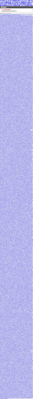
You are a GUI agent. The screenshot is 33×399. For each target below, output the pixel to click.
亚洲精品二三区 (13, 116)
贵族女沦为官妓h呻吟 (11, 48)
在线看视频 (24, 371)
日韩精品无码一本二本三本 (5, 62)
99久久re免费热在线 (18, 276)
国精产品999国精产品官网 (14, 33)
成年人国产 (11, 107)
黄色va (23, 36)
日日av (28, 360)
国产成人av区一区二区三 (20, 216)
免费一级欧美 (9, 47)
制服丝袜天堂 (26, 159)
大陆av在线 (1, 384)
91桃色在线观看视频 (5, 300)
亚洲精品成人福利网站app (7, 337)
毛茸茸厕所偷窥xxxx (29, 397)
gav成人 (30, 109)
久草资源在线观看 (23, 231)
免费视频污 (9, 87)
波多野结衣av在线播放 (5, 243)
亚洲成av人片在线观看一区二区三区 (16, 79)
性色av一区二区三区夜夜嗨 (8, 295)
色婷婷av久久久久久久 (21, 57)
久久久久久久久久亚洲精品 (7, 95)
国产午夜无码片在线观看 (11, 274)
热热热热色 (10, 171)
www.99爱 (28, 35)
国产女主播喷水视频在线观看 (28, 108)
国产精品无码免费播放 (8, 97)
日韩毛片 (4, 262)
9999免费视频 (27, 168)
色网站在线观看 (3, 108)
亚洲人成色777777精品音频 (7, 351)
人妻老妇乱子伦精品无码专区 (12, 355)
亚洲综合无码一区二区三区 (22, 108)
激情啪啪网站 (27, 265)
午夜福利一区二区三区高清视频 (23, 44)
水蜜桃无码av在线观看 (10, 17)
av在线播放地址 (30, 56)
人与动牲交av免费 (11, 197)
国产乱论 (22, 45)
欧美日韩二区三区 (31, 316)
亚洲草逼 (5, 156)
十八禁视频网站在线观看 (26, 262)
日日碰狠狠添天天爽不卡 (16, 52)
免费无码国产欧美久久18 (8, 115)
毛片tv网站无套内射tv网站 (19, 320)
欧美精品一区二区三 (30, 236)
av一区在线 (2, 367)
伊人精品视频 (27, 284)
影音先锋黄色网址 (29, 183)
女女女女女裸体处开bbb (22, 62)
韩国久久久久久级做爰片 (30, 30)
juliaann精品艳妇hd (9, 93)
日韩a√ (24, 300)
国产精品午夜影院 (30, 73)
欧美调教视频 (22, 359)
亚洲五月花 (26, 125)
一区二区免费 (9, 315)
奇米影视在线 (20, 43)
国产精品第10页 (9, 70)
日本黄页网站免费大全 (5, 207)
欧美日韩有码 (9, 94)
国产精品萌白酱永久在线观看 (22, 121)
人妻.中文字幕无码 (28, 391)
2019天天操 (6, 179)
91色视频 (21, 61)
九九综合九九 (1, 136)
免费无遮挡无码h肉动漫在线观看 (28, 28)
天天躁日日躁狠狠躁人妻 (25, 90)
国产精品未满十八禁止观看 (30, 34)
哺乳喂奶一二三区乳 (8, 241)
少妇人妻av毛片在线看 (18, 19)
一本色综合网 (19, 98)
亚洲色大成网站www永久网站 (23, 145)
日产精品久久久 (9, 207)
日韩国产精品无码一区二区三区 (26, 180)
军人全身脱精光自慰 (29, 396)
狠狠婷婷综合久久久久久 (28, 93)
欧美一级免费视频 (28, 96)
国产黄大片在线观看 (6, 369)
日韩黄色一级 (27, 117)
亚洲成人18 (17, 317)
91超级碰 (22, 76)
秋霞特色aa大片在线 (5, 70)
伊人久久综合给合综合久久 (13, 320)
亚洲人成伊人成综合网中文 (18, 273)
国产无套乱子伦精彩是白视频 (14, 281)
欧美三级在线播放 (27, 294)
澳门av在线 (26, 322)
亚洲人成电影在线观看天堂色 (14, 45)
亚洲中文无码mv (24, 33)
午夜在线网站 (4, 328)
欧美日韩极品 (16, 219)
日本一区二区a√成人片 (13, 125)
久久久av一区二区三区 (26, 353)
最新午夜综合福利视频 (9, 126)
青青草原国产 (29, 86)
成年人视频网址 (26, 386)
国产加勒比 (4, 222)
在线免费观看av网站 (19, 382)
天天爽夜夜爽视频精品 (19, 87)
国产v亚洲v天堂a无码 (8, 22)
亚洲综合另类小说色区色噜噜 (23, 118)
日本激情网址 (13, 50)
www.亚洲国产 (26, 390)
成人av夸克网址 (12, 117)
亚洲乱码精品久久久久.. (20, 72)
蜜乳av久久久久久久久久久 (21, 227)
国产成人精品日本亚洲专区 (3, 149)
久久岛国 (22, 174)
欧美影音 (30, 282)
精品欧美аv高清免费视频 (25, 368)
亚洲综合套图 (1, 159)
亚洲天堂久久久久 (20, 68)
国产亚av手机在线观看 (26, 293)
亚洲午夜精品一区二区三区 (19, 347)
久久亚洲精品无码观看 (2, 169)
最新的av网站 (3, 170)
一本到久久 (29, 312)
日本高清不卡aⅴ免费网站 (11, 103)
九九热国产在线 (11, 376)
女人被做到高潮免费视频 (27, 202)
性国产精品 (15, 316)
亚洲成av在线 (17, 269)
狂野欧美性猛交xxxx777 (21, 137)
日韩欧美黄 (16, 198)
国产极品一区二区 (20, 344)
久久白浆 (27, 73)
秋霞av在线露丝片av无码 (7, 354)
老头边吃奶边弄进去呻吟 (14, 393)
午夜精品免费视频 (3, 64)
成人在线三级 (7, 197)
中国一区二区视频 (23, 261)
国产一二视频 (30, 43)
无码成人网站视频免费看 (2, 132)
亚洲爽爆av (23, 56)
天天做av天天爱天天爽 (26, 260)
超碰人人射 (15, 225)
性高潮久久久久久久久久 (8, 284)
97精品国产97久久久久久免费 (10, 189)
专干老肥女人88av (22, 247)
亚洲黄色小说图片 (17, 356)
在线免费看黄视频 (10, 180)
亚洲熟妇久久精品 (4, 50)
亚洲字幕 (17, 225)
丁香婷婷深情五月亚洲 (7, 384)
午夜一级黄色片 (15, 154)
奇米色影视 (5, 371)
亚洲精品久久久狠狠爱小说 (4, 21)
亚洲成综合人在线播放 (6, 56)
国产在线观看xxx (7, 291)
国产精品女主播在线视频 (14, 115)
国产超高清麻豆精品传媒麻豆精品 (11, 141)
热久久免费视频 (10, 379)
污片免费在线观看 (11, 145)
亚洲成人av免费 (6, 385)
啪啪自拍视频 (4, 347)
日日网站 (9, 31)
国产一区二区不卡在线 (5, 333)
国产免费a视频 (29, 210)
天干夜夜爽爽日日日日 (22, 109)
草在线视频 (18, 239)
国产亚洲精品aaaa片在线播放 (11, 283)
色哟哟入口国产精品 (15, 187)
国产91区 (3, 255)
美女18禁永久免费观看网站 (25, 172)
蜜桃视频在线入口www (26, 74)
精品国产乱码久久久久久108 (6, 327)
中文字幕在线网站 (29, 240)
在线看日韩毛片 (3, 30)
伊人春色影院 (27, 327)
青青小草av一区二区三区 (10, 243)
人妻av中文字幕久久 (16, 68)
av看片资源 (30, 260)
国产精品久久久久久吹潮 (18, 313)
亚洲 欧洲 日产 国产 (25, 24)
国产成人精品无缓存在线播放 (22, 296)
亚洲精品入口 (16, 283)
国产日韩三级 (3, 346)
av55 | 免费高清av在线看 (17, 37)
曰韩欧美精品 (1, 273)
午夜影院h (26, 35)
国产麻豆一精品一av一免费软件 (19, 323)
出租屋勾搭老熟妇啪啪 (11, 298)
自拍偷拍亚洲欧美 (14, 98)
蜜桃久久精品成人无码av (10, 187)
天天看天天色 (13, 128)
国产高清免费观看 (10, 55)
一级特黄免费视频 (9, 329)
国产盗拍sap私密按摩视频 (27, 23)
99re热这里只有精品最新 (7, 28)
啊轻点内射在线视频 (14, 209)
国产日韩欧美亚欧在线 (19, 393)
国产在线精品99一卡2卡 (26, 272)
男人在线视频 (29, 55)
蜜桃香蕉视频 (27, 83)
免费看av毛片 (10, 23)
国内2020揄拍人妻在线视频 (26, 32)
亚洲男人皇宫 (13, 146)
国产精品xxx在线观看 (19, 46)
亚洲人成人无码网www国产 (6, 67)
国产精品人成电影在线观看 (14, 270)
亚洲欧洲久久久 (25, 249)
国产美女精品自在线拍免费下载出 (12, 211)
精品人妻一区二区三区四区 (30, 42)
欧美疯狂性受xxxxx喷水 (17, 157)
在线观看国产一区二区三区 (22, 298)
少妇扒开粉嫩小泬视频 (9, 160)
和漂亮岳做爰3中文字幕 (18, 99)
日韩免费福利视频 (17, 185)
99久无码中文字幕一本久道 (14, 233)
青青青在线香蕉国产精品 (18, 316)
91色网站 (11, 37)
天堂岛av (10, 293)
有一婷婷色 (6, 30)
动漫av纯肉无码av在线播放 (27, 345)
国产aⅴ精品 (12, 334)
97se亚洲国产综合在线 (2, 252)
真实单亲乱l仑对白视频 (24, 187)
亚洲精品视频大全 (13, 364)
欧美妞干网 (26, 52)
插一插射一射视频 (3, 137)
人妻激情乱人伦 (16, 152)
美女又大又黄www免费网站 (30, 179)
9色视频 (26, 85)
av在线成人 (23, 177)
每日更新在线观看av (14, 223)
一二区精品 (24, 251)
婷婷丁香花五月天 (22, 74)
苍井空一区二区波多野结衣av (29, 393)
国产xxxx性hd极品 (16, 250)
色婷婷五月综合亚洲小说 (22, 119)
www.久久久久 (20, 23)
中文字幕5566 (29, 45)
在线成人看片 (15, 174)
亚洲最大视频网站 (7, 323)
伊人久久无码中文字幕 (16, 366)
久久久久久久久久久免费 (10, 150)
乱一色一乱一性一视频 (8, 258)
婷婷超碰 (20, 240)
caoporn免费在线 (28, 218)
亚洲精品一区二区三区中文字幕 (15, 262)
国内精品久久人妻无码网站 (7, 220)
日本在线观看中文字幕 (25, 123)
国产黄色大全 (3, 356)
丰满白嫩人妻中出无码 (15, 227)
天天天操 (9, 20)
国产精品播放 (30, 104)
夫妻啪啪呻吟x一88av (18, 327)
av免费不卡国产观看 (21, 249)
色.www (17, 115)
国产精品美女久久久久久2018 (18, 64)
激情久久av (4, 366)
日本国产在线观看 (13, 205)
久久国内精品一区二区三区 (28, 65)
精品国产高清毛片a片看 (5, 274)
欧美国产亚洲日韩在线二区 (18, 17)
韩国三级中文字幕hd (19, 198)
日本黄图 (3, 355)
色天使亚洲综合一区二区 (2, 88)
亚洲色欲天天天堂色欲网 (4, 190)
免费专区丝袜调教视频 (28, 367)
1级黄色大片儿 (23, 35)
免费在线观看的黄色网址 (7, 200)
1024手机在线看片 (14, 54)
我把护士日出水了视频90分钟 (5, 47)
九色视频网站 (14, 325)
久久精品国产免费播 (3, 249)
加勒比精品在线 (23, 52)
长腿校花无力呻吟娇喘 (26, 314)
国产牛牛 (15, 264)
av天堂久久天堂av (13, 331)
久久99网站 (25, 96)
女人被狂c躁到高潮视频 (18, 67)
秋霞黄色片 (1, 347)
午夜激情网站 (28, 77)
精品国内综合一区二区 (15, 375)
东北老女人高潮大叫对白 (27, 36)
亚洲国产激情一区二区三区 (14, 241)
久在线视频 (31, 59)
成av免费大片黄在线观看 (21, 96)
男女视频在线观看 (2, 35)
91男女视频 (28, 369)
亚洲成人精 (7, 112)
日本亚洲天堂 (24, 377)
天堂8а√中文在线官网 (15, 72)
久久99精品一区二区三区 (27, 68)
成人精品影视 (27, 33)
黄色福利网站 (26, 323)
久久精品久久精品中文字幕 (9, 318)
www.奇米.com (25, 34)
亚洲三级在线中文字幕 (9, 106)
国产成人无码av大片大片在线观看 (4, 358)
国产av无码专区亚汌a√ (9, 119)
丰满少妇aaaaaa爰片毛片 (24, 207)
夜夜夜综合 (12, 265)
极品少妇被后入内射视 (29, 269)
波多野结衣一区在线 (30, 149)
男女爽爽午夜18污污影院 (27, 275)
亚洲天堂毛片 (6, 359)
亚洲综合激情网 (24, 63)
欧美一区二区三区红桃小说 (7, 135)
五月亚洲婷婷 (6, 90)
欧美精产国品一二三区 (29, 118)
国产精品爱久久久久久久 (16, 230)
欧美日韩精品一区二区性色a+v (22, 197)
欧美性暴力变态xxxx (24, 252)
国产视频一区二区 (19, 32)
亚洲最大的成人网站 (11, 39)
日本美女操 (23, 68)
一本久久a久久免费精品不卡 (5, 296)
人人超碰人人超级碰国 (30, 355)
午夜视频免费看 (1, 199)
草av (20, 199)
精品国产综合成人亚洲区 (17, 328)
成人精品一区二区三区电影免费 (11, 333)
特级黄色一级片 (12, 338)
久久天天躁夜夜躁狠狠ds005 (23, 41)
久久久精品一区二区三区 (2, 77)
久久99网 (31, 35)
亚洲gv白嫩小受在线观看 (23, 192)
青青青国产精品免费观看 (10, 316)
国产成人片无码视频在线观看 (16, 121)
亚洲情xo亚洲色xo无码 (23, 86)
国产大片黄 (30, 167)
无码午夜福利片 (24, 244)
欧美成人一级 (22, 396)
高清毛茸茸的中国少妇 (25, 75)
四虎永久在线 (10, 62)
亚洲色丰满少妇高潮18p (27, 376)
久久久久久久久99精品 (14, 210)
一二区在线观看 (17, 322)
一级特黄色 (6, 314)
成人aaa (3, 365)
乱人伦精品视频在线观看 (21, 222)
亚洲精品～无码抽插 (21, 114)
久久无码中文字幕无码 (6, 196)
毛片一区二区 (9, 109)
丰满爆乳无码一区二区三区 (7, 32)
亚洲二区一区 (14, 81)
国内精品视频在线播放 (5, 31)
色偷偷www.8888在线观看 (11, 216)
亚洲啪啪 (24, 306)
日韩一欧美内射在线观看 (20, 75)
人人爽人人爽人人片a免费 (18, 365)
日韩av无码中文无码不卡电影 (3, 304)
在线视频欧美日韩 (14, 160)
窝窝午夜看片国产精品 (27, 385)
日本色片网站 (20, 262)
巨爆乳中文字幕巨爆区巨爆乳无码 (11, 182)
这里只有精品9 (13, 318)
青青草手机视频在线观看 (6, 48)
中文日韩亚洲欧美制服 (4, 101)
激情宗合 (17, 98)
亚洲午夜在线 (13, 119)
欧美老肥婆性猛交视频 (12, 356)
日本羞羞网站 (5, 223)
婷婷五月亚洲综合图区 (9, 46)
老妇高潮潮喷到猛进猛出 (24, 78)
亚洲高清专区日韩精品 (12, 168)
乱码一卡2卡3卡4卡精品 (17, 44)
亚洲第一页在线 (19, 202)
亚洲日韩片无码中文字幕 (23, 365)
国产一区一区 (15, 112)
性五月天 (12, 171)
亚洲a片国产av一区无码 (22, 37)
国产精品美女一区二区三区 (3, 251)
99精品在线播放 (21, 130)
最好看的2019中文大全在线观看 (25, 281)
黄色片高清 (4, 103)
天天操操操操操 (7, 128)
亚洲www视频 (15, 216)
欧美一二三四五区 (2, 116)
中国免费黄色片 (8, 176)
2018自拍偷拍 (13, 152)
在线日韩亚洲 (21, 285)
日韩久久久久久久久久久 (8, 260)
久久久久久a (26, 263)
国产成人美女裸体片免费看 (28, 346)
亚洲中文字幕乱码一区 (4, 54)
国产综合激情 (19, 15)
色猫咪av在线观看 (24, 271)
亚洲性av (23, 262)
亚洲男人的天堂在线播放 (8, 390)
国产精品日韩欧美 (23, 31)
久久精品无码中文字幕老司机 (16, 41)
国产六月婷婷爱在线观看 (27, 147)
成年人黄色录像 (27, 216)
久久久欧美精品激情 (27, 141)
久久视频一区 (13, 238)
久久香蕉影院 (6, 159)
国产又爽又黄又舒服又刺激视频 (14, 181)
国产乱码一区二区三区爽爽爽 (8, 313)
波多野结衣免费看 (5, 398)
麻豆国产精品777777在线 (4, 236)
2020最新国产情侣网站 (4, 98)
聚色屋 (9, 99)
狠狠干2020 (23, 159)
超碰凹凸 (13, 130)
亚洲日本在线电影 (30, 115)
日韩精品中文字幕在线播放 (24, 214)
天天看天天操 (2, 156)
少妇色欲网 (6, 312)
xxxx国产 (2, 48)
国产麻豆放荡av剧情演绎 (3, 214)
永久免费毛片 (6, 36)
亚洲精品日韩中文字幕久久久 (16, 377)
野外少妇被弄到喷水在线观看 (28, 331)
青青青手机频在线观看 (24, 170)
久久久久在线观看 (12, 256)
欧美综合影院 (16, 243)
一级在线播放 (3, 78)
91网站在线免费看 (30, 137)
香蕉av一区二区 (31, 191)
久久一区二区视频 (26, 137)
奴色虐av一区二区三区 (17, 364)
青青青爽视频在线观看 (9, 98)
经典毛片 (6, 114)
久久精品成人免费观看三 (7, 143)
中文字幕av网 (30, 208)
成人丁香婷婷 (30, 168)
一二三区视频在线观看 (11, 196)
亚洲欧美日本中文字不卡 (10, 247)
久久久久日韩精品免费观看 (14, 303)
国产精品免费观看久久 (13, 22)
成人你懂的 (24, 284)
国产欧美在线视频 (14, 143)
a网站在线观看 (30, 83)
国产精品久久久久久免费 (15, 376)
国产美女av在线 (23, 125)
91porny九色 (24, 76)
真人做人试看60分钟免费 (17, 42)
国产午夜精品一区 (29, 304)
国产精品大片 (21, 107)
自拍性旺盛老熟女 (23, 93)
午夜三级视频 (21, 90)
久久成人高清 (19, 221)
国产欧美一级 (13, 70)
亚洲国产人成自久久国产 (14, 104)
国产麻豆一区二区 (26, 81)
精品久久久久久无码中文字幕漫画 (26, 303)
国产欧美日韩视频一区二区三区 (8, 397)
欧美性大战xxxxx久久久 (30, 375)
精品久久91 (14, 180)
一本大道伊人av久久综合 (22, 322)
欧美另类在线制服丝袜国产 (12, 219)
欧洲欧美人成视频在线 (8, 289)
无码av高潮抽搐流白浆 (18, 126)
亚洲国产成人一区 (20, 188)
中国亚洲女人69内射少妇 (19, 158)
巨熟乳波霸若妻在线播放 (24, 169)
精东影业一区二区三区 (3, 23)
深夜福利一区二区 (3, 335)
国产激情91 (22, 199)
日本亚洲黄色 (22, 292)
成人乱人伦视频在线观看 (22, 331)
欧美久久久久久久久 (28, 79)
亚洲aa (27, 129)
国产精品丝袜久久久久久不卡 (6, 273)
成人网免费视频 (4, 97)
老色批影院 (13, 178)
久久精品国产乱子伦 (6, 125)
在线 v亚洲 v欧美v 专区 (2, 364)
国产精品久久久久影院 (3, 20)
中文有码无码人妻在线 (14, 46)
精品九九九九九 (5, 154)
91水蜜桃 (4, 183)
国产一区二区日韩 (6, 33)
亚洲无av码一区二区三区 (28, 267)
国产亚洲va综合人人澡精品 (16, 222)
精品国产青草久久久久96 (4, 269)
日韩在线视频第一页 (20, 135)
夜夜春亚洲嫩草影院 (4, 189)
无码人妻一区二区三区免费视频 (17, 258)
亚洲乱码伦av (30, 242)
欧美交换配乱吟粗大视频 (5, 34)
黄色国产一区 (20, 147)
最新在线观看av (10, 57)
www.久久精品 (20, 346)
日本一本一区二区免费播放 (28, 112)
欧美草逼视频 (2, 256)
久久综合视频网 (27, 271)
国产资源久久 (31, 270)
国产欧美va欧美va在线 (26, 114)
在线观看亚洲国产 (28, 59)
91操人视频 (10, 221)
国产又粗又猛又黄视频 (19, 168)
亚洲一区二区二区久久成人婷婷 (9, 286)
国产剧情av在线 (22, 194)
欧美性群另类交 (9, 65)
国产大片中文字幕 (12, 20)
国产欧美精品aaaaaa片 (12, 78)
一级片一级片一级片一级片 (9, 324)
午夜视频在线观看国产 (22, 373)
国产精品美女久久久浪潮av (8, 158)
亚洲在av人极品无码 (27, 139)
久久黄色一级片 (21, 36)
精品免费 (20, 116)
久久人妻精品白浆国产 (23, 327)
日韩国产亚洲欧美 (10, 369)
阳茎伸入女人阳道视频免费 (28, 213)
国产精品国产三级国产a (22, 213)
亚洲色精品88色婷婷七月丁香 (29, 134)
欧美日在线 (19, 107)
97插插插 (8, 245)
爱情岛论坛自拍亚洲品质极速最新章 (14, 371)
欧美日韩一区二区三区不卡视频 (24, 389)
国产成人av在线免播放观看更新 (25, 128)
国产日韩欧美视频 (28, 309)
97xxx (3, 147)
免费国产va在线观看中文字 (9, 188)
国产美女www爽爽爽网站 (19, 241)
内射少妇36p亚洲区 (27, 22)
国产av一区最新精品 (7, 250)
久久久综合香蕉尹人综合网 (20, 267)
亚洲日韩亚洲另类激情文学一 (30, 63)
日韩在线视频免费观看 (17, 395)
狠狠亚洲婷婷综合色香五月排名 (6, 168)
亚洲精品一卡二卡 (12, 95)
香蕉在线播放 (9, 303)
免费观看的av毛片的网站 (11, 35)
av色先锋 (32, 245)
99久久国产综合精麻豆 (20, 225)
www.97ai (14, 337)
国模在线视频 (13, 379)
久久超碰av (11, 72)
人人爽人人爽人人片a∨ (29, 64)
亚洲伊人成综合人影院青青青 (27, 19)
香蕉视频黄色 (25, 177)
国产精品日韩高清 (7, 132)
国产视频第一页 (4, 289)
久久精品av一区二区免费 (12, 64)
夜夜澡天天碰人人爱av (10, 138)
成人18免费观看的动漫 (18, 207)
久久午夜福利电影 (11, 132)
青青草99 (25, 219)
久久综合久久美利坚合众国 (8, 270)
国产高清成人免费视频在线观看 (29, 178)
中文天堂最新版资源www (20, 201)
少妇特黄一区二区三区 (26, 357)
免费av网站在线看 (21, 94)
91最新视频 (31, 182)
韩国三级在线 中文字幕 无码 (16, 28)
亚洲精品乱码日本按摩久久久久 (25, 166)
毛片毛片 (29, 107)
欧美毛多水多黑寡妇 (15, 25)
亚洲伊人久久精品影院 (16, 298)
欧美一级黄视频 (10, 163)
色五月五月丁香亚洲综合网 (13, 109)
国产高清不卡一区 (15, 391)
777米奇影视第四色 (8, 140)
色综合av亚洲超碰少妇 (25, 45)
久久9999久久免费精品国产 (10, 391)
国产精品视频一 (14, 110)
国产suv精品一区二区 (26, 239)
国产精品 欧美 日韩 (13, 170)
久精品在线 (20, 84)
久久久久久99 (29, 322)
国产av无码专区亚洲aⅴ (12, 53)
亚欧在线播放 (22, 219)
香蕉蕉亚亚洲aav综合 (11, 68)
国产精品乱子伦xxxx (18, 278)
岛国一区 (17, 236)
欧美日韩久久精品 (21, 358)
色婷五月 (25, 343)
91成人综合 (4, 115)
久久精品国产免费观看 (13, 304)
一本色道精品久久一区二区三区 (4, 150)
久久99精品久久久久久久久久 (11, 151)
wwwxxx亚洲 (22, 105)
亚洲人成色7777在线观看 (16, 94)
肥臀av (32, 328)
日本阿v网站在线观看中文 (4, 107)
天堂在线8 (5, 287)
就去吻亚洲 (4, 140)
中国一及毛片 (12, 295)
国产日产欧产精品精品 (7, 252)
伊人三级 (15, 35)
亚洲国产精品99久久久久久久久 (20, 282)
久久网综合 (31, 136)
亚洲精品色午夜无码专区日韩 (21, 50)
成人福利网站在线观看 (8, 63)
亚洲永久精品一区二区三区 (29, 76)
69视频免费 (18, 265)
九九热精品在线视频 (30, 323)
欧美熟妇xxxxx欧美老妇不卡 (29, 219)
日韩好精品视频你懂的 (25, 25)
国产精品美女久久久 (10, 309)
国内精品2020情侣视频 (10, 202)
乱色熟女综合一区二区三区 (27, 46)
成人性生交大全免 (28, 26)
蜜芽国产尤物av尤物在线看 (30, 274)
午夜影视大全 (29, 256)
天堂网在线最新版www (24, 53)
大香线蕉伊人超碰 (13, 229)
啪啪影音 (18, 48)
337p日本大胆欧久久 (24, 168)
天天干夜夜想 (10, 134)
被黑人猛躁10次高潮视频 (3, 123)
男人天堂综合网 (9, 385)
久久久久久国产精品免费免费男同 (25, 320)
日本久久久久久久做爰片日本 (18, 169)
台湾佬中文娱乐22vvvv (8, 249)
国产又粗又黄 (24, 225)
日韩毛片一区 (11, 85)
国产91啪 (8, 165)
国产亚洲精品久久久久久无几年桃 (12, 271)
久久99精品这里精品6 (16, 114)
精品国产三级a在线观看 (23, 21)
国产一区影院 (16, 379)
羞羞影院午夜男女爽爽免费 (27, 194)
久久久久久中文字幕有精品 (6, 68)
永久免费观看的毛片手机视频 (9, 347)
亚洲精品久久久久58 (19, 389)
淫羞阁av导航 (30, 33)
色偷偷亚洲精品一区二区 (9, 25)
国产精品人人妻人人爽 (21, 232)
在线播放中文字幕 (17, 244)
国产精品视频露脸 (18, 194)
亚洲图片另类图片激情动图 (25, 163)
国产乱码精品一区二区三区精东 (25, 87)
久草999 (11, 128)
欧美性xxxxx (6, 238)
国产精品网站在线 (14, 199)
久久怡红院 (8, 64)
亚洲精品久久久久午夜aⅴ (16, 136)
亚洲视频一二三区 (21, 333)
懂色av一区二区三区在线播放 (9, 152)
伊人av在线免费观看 (15, 107)
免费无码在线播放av (10, 199)
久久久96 (15, 247)
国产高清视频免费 (16, 274)
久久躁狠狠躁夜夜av (7, 305)
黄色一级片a (1, 324)
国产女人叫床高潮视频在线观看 (20, 132)
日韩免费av (20, 52)
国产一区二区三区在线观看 (24, 336)
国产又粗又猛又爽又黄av (13, 269)
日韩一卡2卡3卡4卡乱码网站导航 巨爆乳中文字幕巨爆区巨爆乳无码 (19, 26)
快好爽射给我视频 (24, 181)
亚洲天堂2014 (10, 96)
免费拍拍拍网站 (17, 22)
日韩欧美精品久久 (12, 147)
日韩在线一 (6, 276)
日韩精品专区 (21, 117)
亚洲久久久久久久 (4, 63)
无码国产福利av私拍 (12, 31)
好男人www (21, 233)
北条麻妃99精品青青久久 (3, 72)
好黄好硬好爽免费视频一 (23, 15)
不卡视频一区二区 (5, 391)
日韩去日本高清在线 (23, 191)
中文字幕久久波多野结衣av (16, 159)
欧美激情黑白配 (11, 231)
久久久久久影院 (11, 73)
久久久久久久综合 (7, 185)
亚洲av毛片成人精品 (8, 287)
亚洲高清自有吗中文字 (20, 312)
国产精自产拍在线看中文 (17, 146)
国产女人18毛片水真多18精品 (25, 188)
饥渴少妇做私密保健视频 (11, 112)
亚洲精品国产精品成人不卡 (11, 66)
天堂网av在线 (27, 43)
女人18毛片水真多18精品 (16, 63)
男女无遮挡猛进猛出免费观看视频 (24, 67)
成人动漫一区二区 (25, 150)
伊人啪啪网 (5, 387)
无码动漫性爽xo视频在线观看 (10, 52)
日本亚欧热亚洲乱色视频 (4, 225)
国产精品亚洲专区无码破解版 (20, 378)
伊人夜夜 (14, 243)
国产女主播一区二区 (25, 176)
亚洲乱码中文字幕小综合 (30, 48)
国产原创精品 (18, 106)
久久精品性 (31, 220)
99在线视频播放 (22, 278)
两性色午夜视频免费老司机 (4, 174)
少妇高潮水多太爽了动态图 (19, 172)
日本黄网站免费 (23, 84)
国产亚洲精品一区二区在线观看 (12, 56)
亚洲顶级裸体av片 (24, 143)
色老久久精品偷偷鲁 (22, 47)
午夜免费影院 (23, 294)
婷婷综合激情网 (10, 130)
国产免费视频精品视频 (14, 106)
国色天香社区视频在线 (27, 47)
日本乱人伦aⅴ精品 (12, 345)
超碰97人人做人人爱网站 (5, 178)
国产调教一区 (2, 56)
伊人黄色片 (20, 385)
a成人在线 (21, 59)
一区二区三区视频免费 (29, 311)
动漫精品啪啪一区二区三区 (23, 309)
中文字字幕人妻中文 (4, 165)
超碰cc (15, 194)
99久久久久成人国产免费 (8, 181)
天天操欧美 (3, 345)
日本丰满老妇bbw (19, 283)
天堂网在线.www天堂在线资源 (13, 340)
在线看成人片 (8, 54)
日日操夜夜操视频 (16, 177)
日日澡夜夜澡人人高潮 (20, 148)
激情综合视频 (27, 97)
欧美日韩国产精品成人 (21, 150)
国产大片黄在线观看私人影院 (10, 174)
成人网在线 (15, 265)
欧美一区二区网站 (2, 74)
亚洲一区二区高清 (6, 55)
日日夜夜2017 (28, 374)
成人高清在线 (9, 276)
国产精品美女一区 (13, 134)
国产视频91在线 (18, 109)
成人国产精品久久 (19, 45)
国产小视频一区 (18, 338)
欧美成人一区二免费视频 (15, 156)
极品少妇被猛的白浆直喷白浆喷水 (6, 136)
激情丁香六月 (13, 397)
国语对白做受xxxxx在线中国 (11, 311)
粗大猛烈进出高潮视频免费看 (22, 265)
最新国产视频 (9, 267)
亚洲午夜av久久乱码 (29, 127)
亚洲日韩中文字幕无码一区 (5, 92)
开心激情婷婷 (14, 309)
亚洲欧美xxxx (9, 90)
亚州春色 (19, 243)
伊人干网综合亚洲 (9, 338)
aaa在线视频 (19, 203)
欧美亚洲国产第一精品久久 (3, 180)
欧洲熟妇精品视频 (12, 77)
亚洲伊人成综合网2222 (27, 154)
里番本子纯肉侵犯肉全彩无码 (22, 335)
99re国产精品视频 (19, 336)
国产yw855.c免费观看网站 (25, 347)
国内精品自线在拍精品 (28, 289)
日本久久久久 (12, 258)
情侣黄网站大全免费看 (12, 291)
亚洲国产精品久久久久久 (11, 296)
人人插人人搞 (19, 92)
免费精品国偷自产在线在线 (4, 378)
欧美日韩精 (13, 61)
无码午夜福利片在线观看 (7, 282)
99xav (23, 357)
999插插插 (22, 19)
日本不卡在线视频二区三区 (20, 25)
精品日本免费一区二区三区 (29, 223)
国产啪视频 (22, 180)
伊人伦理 (5, 22)
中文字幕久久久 (21, 103)
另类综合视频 (30, 294)
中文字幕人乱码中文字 (16, 150)
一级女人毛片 (23, 385)
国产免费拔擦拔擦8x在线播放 (17, 118)
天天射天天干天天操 (12, 200)
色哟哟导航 (13, 37)
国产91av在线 (4, 260)
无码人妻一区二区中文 (21, 189)
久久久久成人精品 (22, 311)
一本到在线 (27, 115)
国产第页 (26, 337)
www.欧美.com (29, 230)
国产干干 (8, 37)
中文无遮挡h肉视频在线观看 (8, 364)
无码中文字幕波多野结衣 (24, 351)
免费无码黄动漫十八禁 (10, 81)
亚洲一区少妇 (18, 47)
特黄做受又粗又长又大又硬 (17, 380)
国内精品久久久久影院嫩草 (21, 274)
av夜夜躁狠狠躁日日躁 (29, 66)
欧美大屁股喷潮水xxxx (24, 241)
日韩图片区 (2, 219)
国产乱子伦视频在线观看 (17, 285)
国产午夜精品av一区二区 (21, 115)
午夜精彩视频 (16, 238)
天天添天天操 (22, 46)
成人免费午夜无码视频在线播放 (14, 135)
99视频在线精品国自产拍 (22, 28)
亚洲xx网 (19, 105)
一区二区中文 (16, 287)
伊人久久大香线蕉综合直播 (10, 225)
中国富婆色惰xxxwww (14, 214)
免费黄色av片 (9, 214)
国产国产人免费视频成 (18, 304)
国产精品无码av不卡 (9, 393)
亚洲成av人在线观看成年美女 (8, 205)
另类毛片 (30, 74)
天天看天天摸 (27, 354)
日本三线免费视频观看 (3, 79)
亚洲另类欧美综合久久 (2, 317)
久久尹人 (7, 326)
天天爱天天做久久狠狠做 (28, 261)
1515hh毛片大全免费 (7, 218)
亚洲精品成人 (4, 76)
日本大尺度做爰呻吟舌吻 (3, 104)
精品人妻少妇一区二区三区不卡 (19, 160)
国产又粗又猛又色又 (16, 296)
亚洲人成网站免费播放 (28, 251)
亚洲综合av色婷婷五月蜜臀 (28, 146)
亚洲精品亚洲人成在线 (5, 202)
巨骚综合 (13, 192)
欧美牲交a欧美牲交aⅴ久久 (7, 117)
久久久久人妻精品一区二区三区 (21, 379)
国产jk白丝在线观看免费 (10, 159)
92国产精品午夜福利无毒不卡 (11, 395)
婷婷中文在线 (29, 388)
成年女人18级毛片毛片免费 (7, 255)
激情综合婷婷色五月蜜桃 (11, 263)
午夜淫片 (12, 63)
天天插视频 (30, 327)
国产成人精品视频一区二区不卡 (10, 114)
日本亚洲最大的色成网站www (4, 187)
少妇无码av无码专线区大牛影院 (18, 167)
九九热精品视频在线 (18, 88)
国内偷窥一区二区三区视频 (7, 147)
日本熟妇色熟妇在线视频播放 (18, 31)
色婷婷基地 (24, 83)
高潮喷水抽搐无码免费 (13, 19)
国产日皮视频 (29, 158)
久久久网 (1, 365)
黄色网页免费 (3, 185)
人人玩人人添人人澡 (10, 121)
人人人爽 (30, 72)
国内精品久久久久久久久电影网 (28, 31)
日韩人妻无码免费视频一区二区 (23, 245)
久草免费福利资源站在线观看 (10, 43)
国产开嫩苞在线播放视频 (21, 343)
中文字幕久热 (11, 28)
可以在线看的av (21, 79)
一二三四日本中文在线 (18, 21)
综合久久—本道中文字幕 (20, 163)
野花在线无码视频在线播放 (22, 289)
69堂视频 (2, 343)
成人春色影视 (18, 90)
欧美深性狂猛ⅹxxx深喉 (16, 346)
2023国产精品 (5, 86)
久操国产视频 (18, 270)
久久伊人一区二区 (24, 393)
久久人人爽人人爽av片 (18, 196)
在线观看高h (3, 134)
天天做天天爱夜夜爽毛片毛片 (13, 384)
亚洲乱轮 (30, 94)
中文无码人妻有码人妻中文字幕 (23, 30)
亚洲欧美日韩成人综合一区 (16, 43)
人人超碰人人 (29, 379)
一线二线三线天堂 (10, 26)
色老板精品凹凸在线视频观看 (26, 378)
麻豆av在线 (22, 99)
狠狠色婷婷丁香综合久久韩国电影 (12, 327)
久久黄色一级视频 (23, 386)
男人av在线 (22, 32)
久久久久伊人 (21, 371)
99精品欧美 (2, 24)
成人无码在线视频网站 (28, 244)
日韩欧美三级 (31, 303)
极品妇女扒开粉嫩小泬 (29, 336)
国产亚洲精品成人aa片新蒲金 (17, 396)
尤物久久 (28, 199)
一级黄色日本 (5, 188)
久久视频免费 (29, 52)
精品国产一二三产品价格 (6, 116)
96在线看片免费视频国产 (5, 375)
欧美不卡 (5, 167)
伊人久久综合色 (7, 362)
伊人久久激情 (25, 374)
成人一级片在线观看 (27, 121)
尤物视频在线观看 (14, 322)
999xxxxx (25, 359)
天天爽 (20, 348)
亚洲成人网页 (12, 108)
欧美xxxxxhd (31, 238)
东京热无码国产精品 (15, 73)
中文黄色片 (24, 323)
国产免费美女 (5, 126)
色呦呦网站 (27, 359)
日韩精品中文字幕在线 (13, 139)
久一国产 (12, 282)
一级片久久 (17, 141)
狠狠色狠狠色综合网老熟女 (4, 25)
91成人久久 (16, 188)
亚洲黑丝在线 (9, 45)
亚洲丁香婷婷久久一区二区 (4, 160)
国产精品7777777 (8, 349)
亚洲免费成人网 (8, 107)
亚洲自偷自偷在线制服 (13, 172)
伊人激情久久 (23, 205)
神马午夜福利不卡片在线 (13, 183)
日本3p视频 (6, 65)
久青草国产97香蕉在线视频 (19, 54)
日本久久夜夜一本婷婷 (8, 304)
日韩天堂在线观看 (29, 61)
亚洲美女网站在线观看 (23, 116)
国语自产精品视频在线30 (29, 145)
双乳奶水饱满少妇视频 (24, 329)
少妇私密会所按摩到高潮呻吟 (16, 388)
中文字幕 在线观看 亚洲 (27, 335)
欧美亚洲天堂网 (7, 170)
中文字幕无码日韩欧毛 (15, 55)
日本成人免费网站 (5, 73)
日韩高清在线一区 (3, 397)
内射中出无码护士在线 (17, 53)
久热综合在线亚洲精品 (6, 261)
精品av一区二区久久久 (12, 76)
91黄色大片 (15, 196)
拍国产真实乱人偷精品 (18, 214)
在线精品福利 (10, 61)
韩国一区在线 (6, 138)
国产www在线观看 (5, 322)
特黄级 (6, 93)
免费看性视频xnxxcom (28, 106)
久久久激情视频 (28, 207)
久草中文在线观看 (27, 307)
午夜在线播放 (6, 163)
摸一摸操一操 (8, 167)
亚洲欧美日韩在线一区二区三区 (13, 87)
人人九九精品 (16, 397)
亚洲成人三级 (6, 294)
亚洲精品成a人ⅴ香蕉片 (17, 373)
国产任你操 (20, 200)
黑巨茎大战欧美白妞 (4, 171)
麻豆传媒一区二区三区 (4, 41)
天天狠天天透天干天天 (6, 35)
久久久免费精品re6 (7, 39)
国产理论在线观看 (9, 86)
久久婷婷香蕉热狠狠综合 (16, 240)
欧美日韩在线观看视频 (7, 222)
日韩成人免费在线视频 (12, 105)
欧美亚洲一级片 (2, 253)
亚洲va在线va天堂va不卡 (11, 239)
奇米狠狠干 (2, 379)
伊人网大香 (6, 81)
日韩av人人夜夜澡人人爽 (12, 44)
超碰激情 (12, 294)
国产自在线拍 (8, 21)
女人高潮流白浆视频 (6, 386)
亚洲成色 (16, 76)
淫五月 (9, 291)
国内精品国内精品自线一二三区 (22, 254)
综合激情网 (29, 324)
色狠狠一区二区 (11, 323)
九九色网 (4, 159)
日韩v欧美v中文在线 (17, 260)
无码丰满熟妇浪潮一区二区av (9, 344)
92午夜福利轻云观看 (23, 154)
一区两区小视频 (3, 99)
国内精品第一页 (8, 317)
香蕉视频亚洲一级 (8, 264)
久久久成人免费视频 (17, 286)
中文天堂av (27, 84)
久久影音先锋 (24, 117)
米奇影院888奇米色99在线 (20, 83)
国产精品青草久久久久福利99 (3, 53)
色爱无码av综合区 (13, 244)
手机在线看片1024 (14, 261)
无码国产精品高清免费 (3, 212)
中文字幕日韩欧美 (10, 129)
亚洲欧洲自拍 (24, 161)
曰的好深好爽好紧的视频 (3, 272)
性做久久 (3, 126)
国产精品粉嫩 (20, 244)
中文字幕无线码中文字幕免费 (19, 294)
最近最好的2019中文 (18, 354)
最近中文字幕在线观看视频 (5, 221)
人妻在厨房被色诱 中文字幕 (26, 72)
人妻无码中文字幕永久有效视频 (16, 165)
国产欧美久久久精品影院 (15, 75)
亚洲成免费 (22, 313)
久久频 (25, 115)
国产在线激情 (30, 15)
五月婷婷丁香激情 (28, 245)
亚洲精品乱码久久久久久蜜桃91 (24, 95)
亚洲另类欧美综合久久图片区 (11, 42)
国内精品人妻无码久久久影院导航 (6, 234)
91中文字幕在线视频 (14, 347)
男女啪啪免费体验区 (9, 334)
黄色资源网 (21, 53)
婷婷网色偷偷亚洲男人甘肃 (16, 314)
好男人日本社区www (30, 54)
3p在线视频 (24, 267)
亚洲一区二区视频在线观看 (29, 325)
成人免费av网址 (4, 244)
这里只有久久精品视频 (22, 146)
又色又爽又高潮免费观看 (18, 359)
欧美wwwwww (30, 272)
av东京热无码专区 (14, 21)
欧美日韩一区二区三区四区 (3, 326)
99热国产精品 (25, 136)
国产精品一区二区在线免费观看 (15, 208)
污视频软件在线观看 (5, 245)
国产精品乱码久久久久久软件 (5, 388)
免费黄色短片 (16, 355)
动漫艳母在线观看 (26, 165)
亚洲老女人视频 (15, 127)
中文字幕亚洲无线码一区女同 (13, 32)
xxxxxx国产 (2, 70)
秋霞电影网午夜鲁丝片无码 (22, 112)
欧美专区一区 (26, 198)
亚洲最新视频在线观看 (17, 119)
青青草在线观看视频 (2, 117)
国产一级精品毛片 (7, 348)
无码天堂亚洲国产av (18, 86)
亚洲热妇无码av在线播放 (25, 326)
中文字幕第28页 (30, 114)
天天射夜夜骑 (23, 43)
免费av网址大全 (4, 106)
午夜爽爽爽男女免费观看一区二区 (16, 307)
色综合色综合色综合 (29, 177)
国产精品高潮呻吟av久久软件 (11, 30)
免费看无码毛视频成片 (26, 247)
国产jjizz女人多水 (6, 66)
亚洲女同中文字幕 (30, 81)
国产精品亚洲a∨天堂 (22, 307)
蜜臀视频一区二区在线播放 (16, 171)
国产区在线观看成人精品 (9, 104)
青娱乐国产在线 (12, 390)
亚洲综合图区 (11, 222)
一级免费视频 (29, 119)
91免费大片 (22, 196)
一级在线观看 (4, 348)
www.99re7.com (23, 212)
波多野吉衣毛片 (11, 351)
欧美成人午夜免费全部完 (24, 305)
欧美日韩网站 (28, 241)
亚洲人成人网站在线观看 (11, 302)
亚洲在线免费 (2, 22)
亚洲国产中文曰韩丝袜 (7, 78)
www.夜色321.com (27, 37)
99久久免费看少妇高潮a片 (28, 62)
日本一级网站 (7, 53)
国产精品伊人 (26, 379)
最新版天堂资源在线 (3, 276)
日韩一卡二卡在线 (24, 325)
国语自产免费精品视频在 (6, 368)
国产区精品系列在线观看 (9, 251)
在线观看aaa (8, 44)
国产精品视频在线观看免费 (15, 59)
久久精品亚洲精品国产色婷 (9, 123)
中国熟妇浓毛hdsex (28, 161)
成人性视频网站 (22, 17)
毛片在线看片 (6, 182)
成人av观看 (9, 294)
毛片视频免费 (19, 95)
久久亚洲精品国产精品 (20, 65)
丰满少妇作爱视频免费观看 (12, 67)
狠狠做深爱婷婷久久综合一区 (14, 306)
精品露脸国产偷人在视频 (7, 320)
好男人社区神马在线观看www (22, 139)
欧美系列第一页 (29, 315)
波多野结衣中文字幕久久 (6, 256)
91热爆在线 (3, 167)
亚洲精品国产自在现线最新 (21, 97)
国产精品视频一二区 (2, 143)
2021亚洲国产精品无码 (21, 136)
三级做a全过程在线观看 (11, 250)
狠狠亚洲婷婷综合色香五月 (14, 368)
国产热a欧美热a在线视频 (3, 286)
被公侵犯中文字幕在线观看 (3, 110)
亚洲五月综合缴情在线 (15, 92)
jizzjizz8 (12, 313)
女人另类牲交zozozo (9, 229)
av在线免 (14, 17)
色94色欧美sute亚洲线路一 (12, 185)
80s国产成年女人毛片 (29, 21)
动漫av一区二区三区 (24, 283)
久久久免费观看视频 (7, 145)
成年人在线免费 (9, 262)
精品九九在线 (11, 220)
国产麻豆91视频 (29, 169)
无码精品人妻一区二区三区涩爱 (16, 149)
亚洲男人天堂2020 (13, 260)
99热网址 (11, 21)
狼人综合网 (26, 222)
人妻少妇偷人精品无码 (13, 276)
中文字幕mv (7, 171)
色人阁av (8, 59)
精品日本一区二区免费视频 (14, 65)
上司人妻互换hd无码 (24, 183)
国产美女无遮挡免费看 (29, 126)
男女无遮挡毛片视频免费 (30, 187)
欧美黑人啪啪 (15, 30)
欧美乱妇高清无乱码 (17, 358)
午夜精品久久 (15, 48)
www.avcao (18, 233)
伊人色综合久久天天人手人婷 (25, 209)
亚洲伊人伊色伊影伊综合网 (26, 208)
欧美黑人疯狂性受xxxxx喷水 (24, 48)
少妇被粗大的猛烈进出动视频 (3, 227)
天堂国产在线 (13, 129)
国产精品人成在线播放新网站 (20, 34)
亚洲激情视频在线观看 (25, 286)
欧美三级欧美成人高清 (2, 359)
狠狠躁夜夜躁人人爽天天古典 (13, 218)
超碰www (16, 180)
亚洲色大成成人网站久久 (18, 209)
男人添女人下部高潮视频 (16, 263)
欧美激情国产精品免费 (10, 190)
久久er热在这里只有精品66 (4, 129)
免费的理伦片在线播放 (12, 167)
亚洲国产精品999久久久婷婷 (6, 61)
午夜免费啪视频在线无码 (25, 287)
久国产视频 (15, 338)
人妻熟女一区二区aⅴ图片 (5, 121)
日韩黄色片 (17, 139)
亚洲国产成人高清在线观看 (18, 349)
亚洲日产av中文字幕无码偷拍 (7, 213)
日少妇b (10, 170)
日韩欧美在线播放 (4, 128)
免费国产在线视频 (18, 213)
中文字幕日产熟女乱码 (3, 19)
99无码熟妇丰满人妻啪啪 (13, 213)
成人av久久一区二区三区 (24, 64)
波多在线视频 (9, 154)
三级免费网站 (22, 291)
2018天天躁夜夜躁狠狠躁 (19, 351)
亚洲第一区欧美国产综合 (3, 44)
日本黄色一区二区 (18, 191)
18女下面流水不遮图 (8, 281)
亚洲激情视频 (28, 170)
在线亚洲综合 (18, 369)
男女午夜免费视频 (27, 182)
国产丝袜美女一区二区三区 (12, 99)
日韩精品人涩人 (28, 250)
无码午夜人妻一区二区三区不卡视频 (8, 192)
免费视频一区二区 (15, 282)
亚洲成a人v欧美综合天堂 (24, 151)
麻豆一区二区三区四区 (28, 356)
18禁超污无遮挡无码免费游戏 (26, 258)
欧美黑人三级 (27, 20)
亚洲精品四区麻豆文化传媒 (18, 291)
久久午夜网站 (10, 166)
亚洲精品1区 (7, 130)
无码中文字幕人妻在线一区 (16, 85)
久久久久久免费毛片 (17, 200)
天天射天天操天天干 (28, 225)
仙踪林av (10, 125)
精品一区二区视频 (4, 42)
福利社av (17, 110)
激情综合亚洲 (6, 151)
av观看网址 (12, 278)
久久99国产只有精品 (26, 324)
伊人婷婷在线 (11, 136)
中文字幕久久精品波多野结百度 (27, 227)
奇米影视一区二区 (31, 212)
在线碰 (8, 105)
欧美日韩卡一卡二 (27, 212)
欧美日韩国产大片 (26, 56)
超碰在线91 (8, 231)
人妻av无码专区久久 (25, 107)
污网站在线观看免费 (14, 93)
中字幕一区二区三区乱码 (24, 304)
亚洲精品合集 (24, 65)
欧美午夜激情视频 (15, 202)
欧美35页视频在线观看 (8, 382)
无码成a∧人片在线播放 (15, 234)
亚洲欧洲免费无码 (3, 197)
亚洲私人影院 (24, 134)
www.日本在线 (24, 367)
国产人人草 (6, 17)
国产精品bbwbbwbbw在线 (19, 123)
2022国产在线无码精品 (22, 171)
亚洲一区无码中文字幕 (4, 349)
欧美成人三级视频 (21, 63)
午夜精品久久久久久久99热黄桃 (14, 201)
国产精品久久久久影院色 (16, 108)
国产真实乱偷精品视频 (23, 221)
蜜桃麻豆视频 (21, 42)
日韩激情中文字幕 (4, 119)
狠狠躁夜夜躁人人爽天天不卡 (21, 140)
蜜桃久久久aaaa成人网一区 (21, 376)
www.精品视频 (5, 240)
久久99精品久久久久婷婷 (5, 141)
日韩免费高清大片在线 (4, 373)
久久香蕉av (5, 265)
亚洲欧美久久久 (22, 203)
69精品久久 (20, 390)
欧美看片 (28, 136)
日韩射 (5, 317)
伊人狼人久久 (13, 293)
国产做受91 (27, 149)
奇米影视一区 (4, 343)
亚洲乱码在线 (23, 198)
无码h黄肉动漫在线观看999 (25, 39)
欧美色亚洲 (30, 199)
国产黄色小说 (18, 30)
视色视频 (17, 179)
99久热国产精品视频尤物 (23, 218)
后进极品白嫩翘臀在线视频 (30, 78)
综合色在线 (15, 278)
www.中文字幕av (25, 99)
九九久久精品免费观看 (23, 182)
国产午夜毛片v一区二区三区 (8, 336)
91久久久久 (26, 233)
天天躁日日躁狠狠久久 (28, 313)
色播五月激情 (10, 261)
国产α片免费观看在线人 (24, 200)
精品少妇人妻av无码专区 (9, 50)
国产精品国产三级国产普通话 (21, 141)
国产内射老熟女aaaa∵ (20, 24)
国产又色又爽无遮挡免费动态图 (4, 26)
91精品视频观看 (16, 66)
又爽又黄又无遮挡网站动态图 (21, 179)
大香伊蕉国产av (29, 123)
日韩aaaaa (11, 15)
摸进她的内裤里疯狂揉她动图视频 (12, 161)
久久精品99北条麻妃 (20, 329)
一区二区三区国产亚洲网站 (12, 253)
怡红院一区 (7, 194)
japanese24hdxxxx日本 (27, 17)
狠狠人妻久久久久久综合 (17, 182)
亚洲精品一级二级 (24, 73)
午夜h (13, 285)
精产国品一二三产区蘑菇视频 (27, 220)
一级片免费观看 (21, 395)
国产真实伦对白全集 (28, 371)
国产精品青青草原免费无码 (15, 96)
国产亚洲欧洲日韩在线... (18, 231)
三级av (8, 232)
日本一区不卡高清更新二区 (13, 191)
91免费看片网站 (4, 377)
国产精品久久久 (16, 170)
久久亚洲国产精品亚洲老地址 (14, 221)
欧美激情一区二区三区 (9, 223)
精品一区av (29, 205)
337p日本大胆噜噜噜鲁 (28, 160)
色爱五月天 (7, 302)
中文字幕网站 (11, 88)
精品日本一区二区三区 (3, 302)
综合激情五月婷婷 (17, 390)
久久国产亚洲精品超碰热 (23, 354)
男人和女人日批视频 (15, 138)
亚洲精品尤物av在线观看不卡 (15, 23)
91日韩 (1, 296)
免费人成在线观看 (7, 88)
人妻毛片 (23, 269)
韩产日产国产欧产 (8, 201)
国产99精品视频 (25, 105)
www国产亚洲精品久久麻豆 (22, 85)
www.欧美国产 (22, 190)
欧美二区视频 (9, 139)
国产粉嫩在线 (5, 24)
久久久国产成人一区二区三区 (20, 104)
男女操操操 (19, 219)
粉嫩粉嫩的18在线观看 (29, 92)
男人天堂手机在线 (13, 284)
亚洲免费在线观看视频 (10, 375)
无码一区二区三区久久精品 (6, 230)
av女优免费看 (31, 85)
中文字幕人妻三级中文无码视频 (16, 305)
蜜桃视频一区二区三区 (21, 293)
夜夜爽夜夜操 (14, 88)
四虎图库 (19, 156)
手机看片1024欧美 (13, 359)
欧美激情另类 (26, 119)
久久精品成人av (25, 42)
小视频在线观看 (12, 317)
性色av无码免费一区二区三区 (3, 75)
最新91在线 (7, 180)
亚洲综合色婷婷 (7, 23)
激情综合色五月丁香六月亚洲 (22, 355)
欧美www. (28, 85)
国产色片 (4, 218)
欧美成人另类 (15, 132)
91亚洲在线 (22, 300)
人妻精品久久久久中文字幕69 (8, 146)
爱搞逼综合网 (28, 342)
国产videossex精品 (21, 152)
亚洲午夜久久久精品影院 (14, 163)
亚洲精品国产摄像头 (26, 140)
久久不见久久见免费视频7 (16, 117)
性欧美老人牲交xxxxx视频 (16, 335)
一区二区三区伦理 (5, 109)
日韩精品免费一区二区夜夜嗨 (4, 105)
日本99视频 (3, 200)
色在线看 (3, 211)
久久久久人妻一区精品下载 (9, 79)
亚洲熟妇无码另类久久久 (25, 110)
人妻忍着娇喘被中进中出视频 (17, 77)
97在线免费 (23, 23)
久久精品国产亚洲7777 (18, 93)
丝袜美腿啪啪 (4, 264)
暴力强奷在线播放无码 (26, 104)
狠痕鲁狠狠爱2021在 (13, 287)
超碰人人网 (20, 48)
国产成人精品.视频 (25, 174)
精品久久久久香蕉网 (18, 325)
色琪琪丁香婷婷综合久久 (16, 295)
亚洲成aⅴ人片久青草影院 (4, 94)
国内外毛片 (15, 317)
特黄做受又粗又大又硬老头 (28, 197)
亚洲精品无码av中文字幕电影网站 (8, 169)
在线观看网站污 (21, 286)
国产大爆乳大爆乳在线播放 (7, 292)
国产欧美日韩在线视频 (29, 44)
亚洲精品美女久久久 (20, 181)
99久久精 (25, 97)
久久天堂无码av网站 (17, 70)
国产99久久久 (16, 166)
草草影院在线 (29, 233)
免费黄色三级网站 (22, 81)
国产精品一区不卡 (22, 276)
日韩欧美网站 (14, 313)
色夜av (18, 281)
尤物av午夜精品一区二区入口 (10, 41)
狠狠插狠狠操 (26, 88)
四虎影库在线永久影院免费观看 (27, 70)
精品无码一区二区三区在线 (20, 55)
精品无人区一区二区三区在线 (23, 77)
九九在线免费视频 (18, 199)
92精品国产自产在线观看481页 (9, 210)
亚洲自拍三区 (25, 203)
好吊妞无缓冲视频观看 (4, 298)
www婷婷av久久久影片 (24, 66)
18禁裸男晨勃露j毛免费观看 (20, 255)
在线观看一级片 (31, 353)
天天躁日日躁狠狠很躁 (30, 358)
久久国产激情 (17, 264)
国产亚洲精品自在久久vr (14, 158)
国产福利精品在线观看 (3, 233)
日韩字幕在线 (25, 274)
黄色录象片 (4, 81)
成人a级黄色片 (27, 242)
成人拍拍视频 (20, 177)
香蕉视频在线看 (21, 260)
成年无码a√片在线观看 (24, 138)
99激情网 (24, 211)
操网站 (18, 275)
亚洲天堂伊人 (11, 140)
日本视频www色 (9, 373)
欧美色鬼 (12, 325)
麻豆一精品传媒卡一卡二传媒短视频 (4, 357)
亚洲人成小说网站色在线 (19, 303)
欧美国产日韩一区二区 (4, 46)
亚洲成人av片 (25, 269)
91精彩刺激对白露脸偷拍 (13, 90)
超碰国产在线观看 (20, 66)
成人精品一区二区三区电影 (22, 106)
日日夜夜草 (14, 84)
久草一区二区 (24, 216)
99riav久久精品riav (16, 39)
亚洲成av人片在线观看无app (7, 74)
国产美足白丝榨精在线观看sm (17, 20)
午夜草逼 (14, 286)
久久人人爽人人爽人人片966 (19, 56)
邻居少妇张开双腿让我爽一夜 (14, 382)
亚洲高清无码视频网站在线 (5, 316)
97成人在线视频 (28, 50)
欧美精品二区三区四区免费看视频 (17, 374)
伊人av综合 (26, 171)
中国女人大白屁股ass (4, 241)
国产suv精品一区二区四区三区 (19, 161)
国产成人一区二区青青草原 (5, 254)
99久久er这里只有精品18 (13, 315)
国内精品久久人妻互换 (16, 386)
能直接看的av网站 (8, 15)
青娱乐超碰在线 (4, 130)
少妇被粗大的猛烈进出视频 (24, 129)
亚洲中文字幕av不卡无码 (9, 24)
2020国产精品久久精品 (6, 57)
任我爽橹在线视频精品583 (29, 283)
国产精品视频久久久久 (16, 385)
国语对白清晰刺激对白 (6, 271)
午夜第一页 (13, 396)
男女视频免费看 (23, 135)
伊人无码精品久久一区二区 (26, 395)
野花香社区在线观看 (20, 187)
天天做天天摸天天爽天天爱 (26, 130)
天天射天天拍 (17, 252)
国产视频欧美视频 (5, 199)
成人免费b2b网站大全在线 (28, 296)
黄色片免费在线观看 (8, 127)
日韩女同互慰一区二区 (15, 15)
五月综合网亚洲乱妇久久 (15, 24)
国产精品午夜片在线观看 (19, 33)
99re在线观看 (8, 342)
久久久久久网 (27, 300)
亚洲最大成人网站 (11, 335)
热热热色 (12, 92)
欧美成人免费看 (11, 389)
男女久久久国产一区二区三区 (18, 318)
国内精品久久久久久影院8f (22, 22)
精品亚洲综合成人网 (14, 378)
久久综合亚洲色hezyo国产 (14, 47)
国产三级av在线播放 (29, 152)
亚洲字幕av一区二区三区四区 (17, 256)
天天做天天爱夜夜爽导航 (14, 326)
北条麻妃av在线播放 (2, 313)
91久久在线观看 (30, 247)
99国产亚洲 (19, 272)
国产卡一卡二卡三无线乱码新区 (12, 362)
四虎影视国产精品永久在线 (9, 75)
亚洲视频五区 (23, 147)
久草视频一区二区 (8, 72)
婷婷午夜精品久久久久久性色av (21, 238)
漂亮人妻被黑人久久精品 (6, 96)
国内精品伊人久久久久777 (16, 36)
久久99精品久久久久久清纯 (7, 345)
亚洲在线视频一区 (26, 57)
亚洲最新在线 (9, 33)
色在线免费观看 (15, 239)
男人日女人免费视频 (17, 242)
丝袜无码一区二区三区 (18, 340)
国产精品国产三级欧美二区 (13, 176)
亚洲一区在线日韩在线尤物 (7, 108)
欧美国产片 (10, 116)
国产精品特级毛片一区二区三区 (18, 78)
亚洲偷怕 (32, 286)
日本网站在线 (19, 190)
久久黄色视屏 (7, 376)
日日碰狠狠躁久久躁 (15, 275)
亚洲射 (29, 239)
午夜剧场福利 (12, 203)
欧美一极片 (25, 79)
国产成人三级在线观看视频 (14, 148)
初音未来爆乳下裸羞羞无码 (26, 201)
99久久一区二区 (3, 85)
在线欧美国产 (16, 95)
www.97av (1, 130)
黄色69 (28, 263)
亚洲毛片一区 (22, 345)
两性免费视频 (16, 129)
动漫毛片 (4, 312)
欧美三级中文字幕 (3, 239)
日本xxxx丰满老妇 (6, 161)
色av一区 (3, 66)
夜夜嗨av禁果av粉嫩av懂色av (28, 373)
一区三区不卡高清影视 (19, 35)
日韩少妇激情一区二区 (27, 211)
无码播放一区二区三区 (10, 242)
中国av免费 (11, 54)
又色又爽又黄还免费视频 (16, 103)
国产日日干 (29, 286)
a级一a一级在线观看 (4, 176)
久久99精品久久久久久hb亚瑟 (29, 343)
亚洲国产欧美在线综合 (10, 34)
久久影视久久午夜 (11, 377)
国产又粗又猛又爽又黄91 (25, 103)
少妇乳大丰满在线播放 (17, 229)
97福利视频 (12, 234)
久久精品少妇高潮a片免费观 (10, 300)
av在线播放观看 (24, 59)
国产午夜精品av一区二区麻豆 (24, 126)
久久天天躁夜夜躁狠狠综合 (16, 197)
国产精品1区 (14, 189)
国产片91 (4, 17)
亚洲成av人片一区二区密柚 (5, 263)
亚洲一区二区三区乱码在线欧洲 (3, 43)
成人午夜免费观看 (24, 302)
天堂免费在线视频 (21, 208)
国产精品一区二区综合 (2, 90)
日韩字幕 (16, 280)
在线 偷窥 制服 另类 (14, 57)
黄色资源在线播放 (15, 34)
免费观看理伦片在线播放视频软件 (7, 203)
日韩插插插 (14, 188)
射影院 (12, 62)
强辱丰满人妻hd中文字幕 (19, 127)
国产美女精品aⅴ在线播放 (23, 273)
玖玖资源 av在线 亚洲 (19, 223)
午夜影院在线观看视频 (24, 98)
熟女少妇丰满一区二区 (4, 118)
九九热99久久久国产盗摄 (19, 183)
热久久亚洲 (27, 15)
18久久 (8, 73)
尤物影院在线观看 (16, 105)
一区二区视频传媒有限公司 (26, 285)
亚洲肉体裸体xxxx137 (4, 231)
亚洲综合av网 (22, 374)
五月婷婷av (29, 165)
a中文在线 (14, 242)
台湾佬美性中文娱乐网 (24, 127)
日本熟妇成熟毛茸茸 (19, 138)
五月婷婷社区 (25, 366)
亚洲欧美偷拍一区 (25, 61)
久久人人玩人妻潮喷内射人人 (9, 137)
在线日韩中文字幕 (13, 101)
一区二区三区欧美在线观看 (10, 36)
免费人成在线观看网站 (21, 70)
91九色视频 (16, 50)
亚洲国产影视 (2, 96)
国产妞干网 (21, 156)
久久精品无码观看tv (7, 77)
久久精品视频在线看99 (5, 45)
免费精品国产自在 (22, 239)
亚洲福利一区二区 (30, 39)
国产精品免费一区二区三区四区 (20, 210)
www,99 (3, 309)
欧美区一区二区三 (22, 165)
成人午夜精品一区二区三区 (8, 366)
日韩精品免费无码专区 (6, 365)
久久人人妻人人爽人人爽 (8, 19)
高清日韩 (27, 316)
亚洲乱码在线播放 (18, 81)
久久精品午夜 (10, 178)
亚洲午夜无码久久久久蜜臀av (11, 198)
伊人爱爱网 (21, 337)
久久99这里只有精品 (2, 306)
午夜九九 (14, 353)
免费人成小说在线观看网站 (25, 253)
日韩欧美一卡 (3, 28)
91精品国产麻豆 (28, 98)
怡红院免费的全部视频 (23, 20)
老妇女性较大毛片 (20, 166)
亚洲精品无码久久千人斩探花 (27, 196)
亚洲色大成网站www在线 (6, 177)
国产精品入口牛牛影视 (18, 261)
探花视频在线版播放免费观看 (19, 143)
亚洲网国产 (14, 323)
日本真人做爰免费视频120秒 (29, 229)
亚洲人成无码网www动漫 (30, 249)
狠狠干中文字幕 (3, 282)
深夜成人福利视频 (31, 141)
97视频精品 (14, 236)
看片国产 (28, 329)
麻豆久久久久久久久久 (8, 191)
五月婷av (7, 42)
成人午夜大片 (10, 59)
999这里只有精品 (6, 309)
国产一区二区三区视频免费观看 (16, 62)
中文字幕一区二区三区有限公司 (18, 128)
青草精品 (18, 57)
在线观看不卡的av (2, 125)
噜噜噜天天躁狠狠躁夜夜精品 (25, 382)
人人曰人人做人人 (20, 39)
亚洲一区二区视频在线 (17, 331)
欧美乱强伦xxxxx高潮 (7, 380)
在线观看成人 (3, 336)
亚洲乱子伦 (31, 121)
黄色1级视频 (6, 99)
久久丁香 (31, 312)
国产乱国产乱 (11, 127)
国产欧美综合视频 (18, 174)
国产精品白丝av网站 (11, 165)
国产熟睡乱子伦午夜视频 (27, 278)
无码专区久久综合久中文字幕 (10, 83)
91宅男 (7, 20)
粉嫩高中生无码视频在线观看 (17, 345)
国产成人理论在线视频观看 (3, 331)
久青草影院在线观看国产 (7, 346)
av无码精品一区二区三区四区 (4, 208)
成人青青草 (12, 154)
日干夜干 (19, 59)
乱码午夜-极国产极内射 (14, 348)
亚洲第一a (13, 385)
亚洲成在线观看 (15, 203)
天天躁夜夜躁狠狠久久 (16, 147)
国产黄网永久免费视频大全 (16, 232)
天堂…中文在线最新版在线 (3, 15)
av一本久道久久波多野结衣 (10, 179)
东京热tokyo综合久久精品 (6, 166)
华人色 (0, 126)
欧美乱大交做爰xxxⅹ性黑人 (23, 149)
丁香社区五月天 (27, 41)
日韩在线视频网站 (7, 76)
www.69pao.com (29, 349)
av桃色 (27, 181)
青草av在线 (12, 118)
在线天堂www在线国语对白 (27, 185)
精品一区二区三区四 (30, 110)
